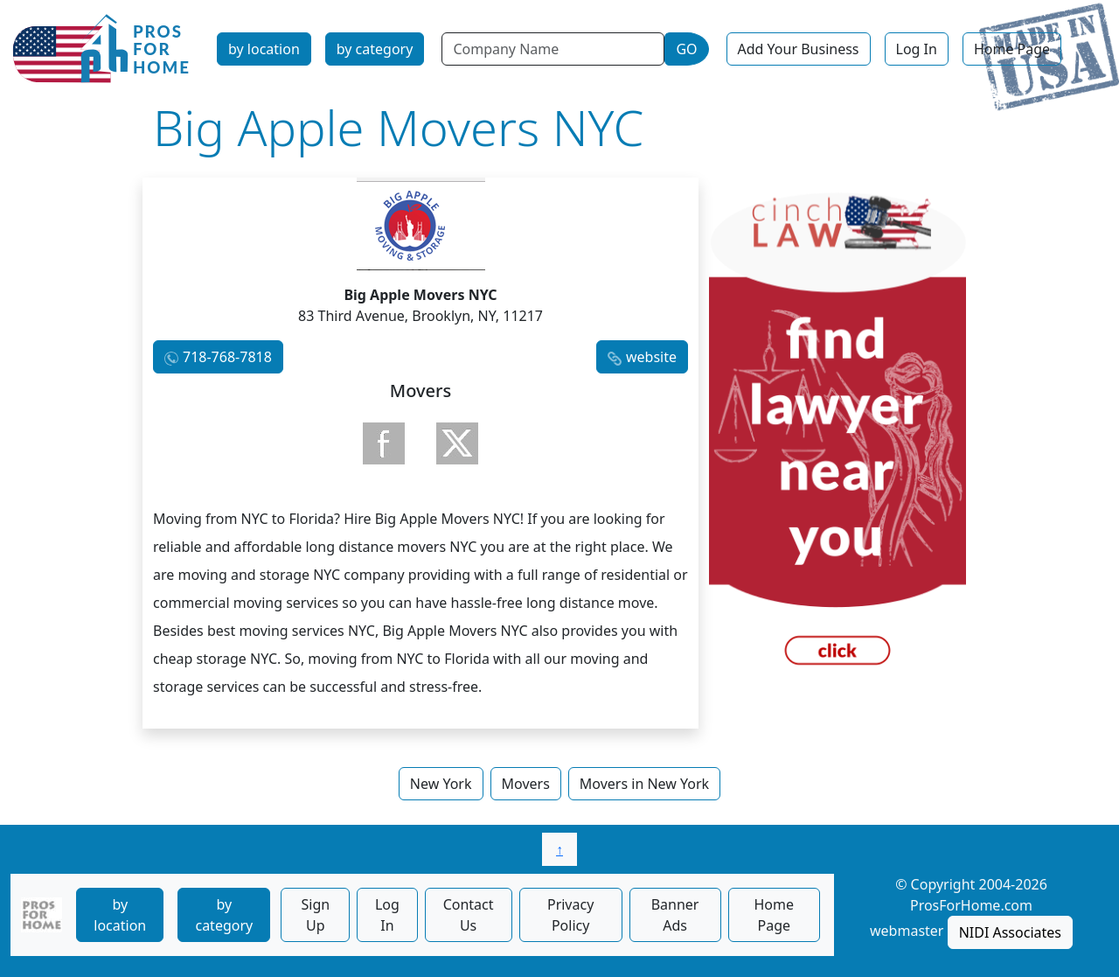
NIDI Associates (1010, 932)
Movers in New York (644, 783)
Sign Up (315, 915)
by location (264, 49)
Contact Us (468, 915)
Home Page (1012, 49)
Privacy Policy (570, 915)
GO (686, 49)
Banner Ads (675, 915)
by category (375, 49)
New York (441, 783)
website (651, 356)
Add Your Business (798, 49)
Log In (916, 49)
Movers (526, 783)
